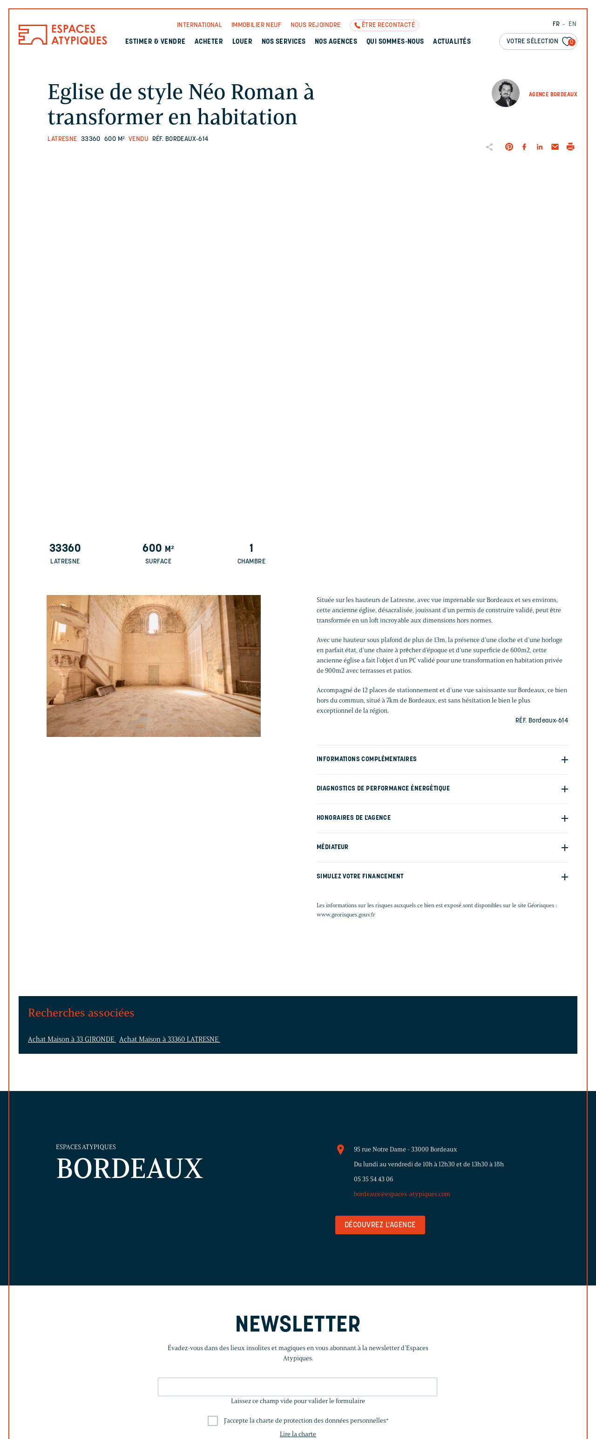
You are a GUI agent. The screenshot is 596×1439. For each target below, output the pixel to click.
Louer (242, 42)
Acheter (209, 42)
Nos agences (336, 42)
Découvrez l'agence (380, 1225)
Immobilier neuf (256, 25)
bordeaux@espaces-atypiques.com (402, 1194)
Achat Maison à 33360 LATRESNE (169, 1039)
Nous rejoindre (316, 25)
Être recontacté (388, 25)
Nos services (284, 42)
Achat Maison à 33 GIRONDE (72, 1039)
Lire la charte (298, 1434)
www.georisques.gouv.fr (346, 914)
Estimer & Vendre (155, 42)
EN (572, 24)
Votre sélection (541, 42)
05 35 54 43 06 (373, 1179)
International (199, 25)
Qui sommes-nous (395, 42)
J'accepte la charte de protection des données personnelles (306, 1421)
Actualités (452, 42)
